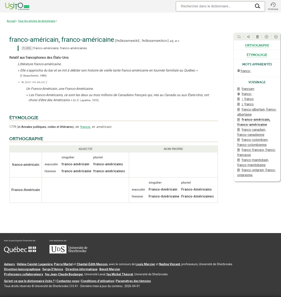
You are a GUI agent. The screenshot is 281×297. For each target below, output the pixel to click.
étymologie (257, 54)
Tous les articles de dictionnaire (36, 21)
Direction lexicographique (22, 269)
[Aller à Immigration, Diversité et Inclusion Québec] (20, 252)
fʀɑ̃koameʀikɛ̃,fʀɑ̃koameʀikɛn (141, 41)
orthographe (257, 45)
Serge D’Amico (52, 269)
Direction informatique (81, 269)
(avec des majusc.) (36, 82)
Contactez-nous (67, 281)
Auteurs (9, 264)
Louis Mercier (145, 264)
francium (248, 89)
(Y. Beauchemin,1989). (33, 75)
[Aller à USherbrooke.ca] (68, 252)
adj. (172, 40)
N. (23, 82)
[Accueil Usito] (12, 6)
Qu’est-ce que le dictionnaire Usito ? (29, 281)
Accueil (11, 21)
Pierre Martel (63, 264)
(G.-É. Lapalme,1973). (86, 100)
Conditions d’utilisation (97, 281)
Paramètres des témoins (133, 281)
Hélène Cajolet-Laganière (35, 264)
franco (248, 99)
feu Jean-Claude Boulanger (64, 274)
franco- (85, 127)
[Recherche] (213, 6)
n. (179, 40)
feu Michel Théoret (120, 274)
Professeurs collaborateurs (23, 274)
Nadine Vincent (169, 264)
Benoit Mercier (109, 269)
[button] (273, 6)
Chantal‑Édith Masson (92, 264)
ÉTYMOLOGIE (23, 117)
